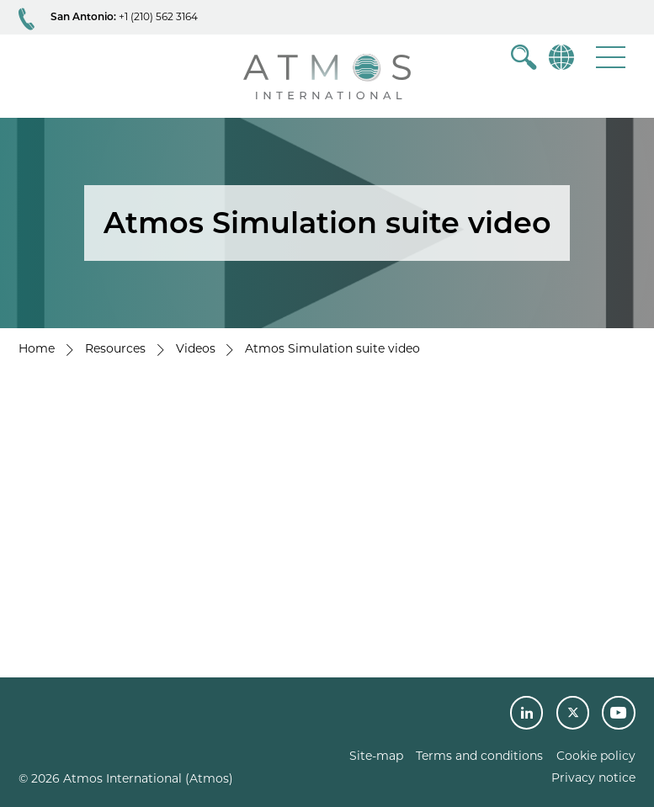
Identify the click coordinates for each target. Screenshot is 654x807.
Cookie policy (595, 755)
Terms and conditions (479, 755)
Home (37, 348)
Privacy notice (593, 777)
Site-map (376, 755)
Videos (195, 348)
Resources (115, 348)
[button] (611, 56)
